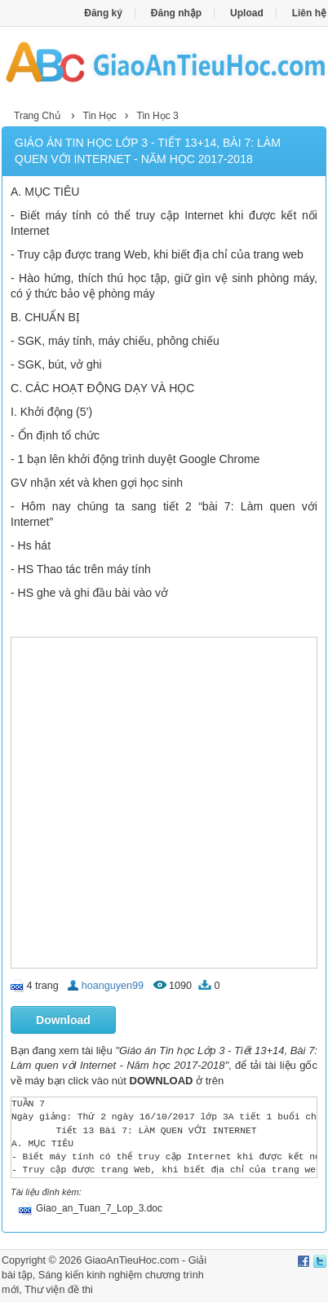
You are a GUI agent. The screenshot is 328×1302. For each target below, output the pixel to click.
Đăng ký (103, 13)
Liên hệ (309, 13)
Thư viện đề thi (58, 1289)
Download (63, 1019)
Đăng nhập (176, 13)
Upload (247, 13)
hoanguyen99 (113, 985)
